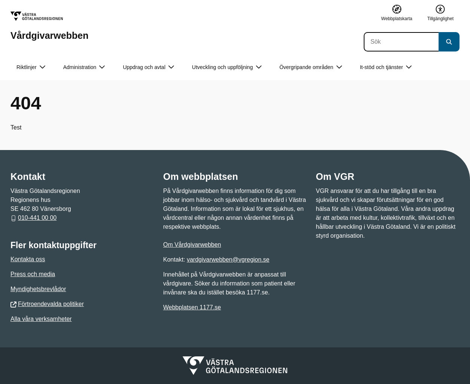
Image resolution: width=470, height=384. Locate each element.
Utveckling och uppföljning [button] (227, 67)
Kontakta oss (27, 259)
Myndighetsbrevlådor (38, 289)
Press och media (32, 274)
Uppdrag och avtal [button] (148, 67)
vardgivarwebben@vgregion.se (228, 259)
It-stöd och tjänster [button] (386, 67)
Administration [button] (84, 67)
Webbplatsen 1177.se (192, 307)
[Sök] (401, 41)
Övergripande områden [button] (311, 67)
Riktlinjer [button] (30, 67)
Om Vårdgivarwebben (192, 244)
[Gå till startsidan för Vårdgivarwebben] (49, 26)
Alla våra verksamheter (41, 319)
